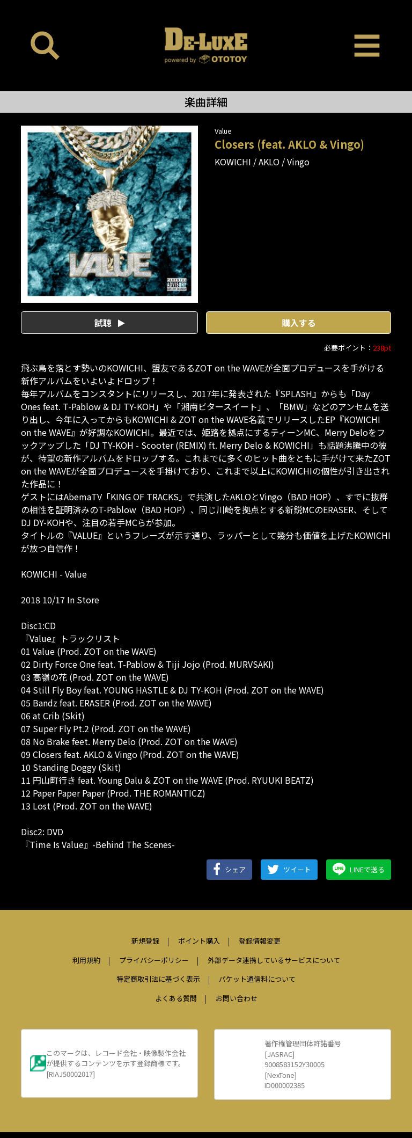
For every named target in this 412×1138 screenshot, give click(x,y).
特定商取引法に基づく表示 (158, 979)
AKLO (269, 161)
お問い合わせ (237, 998)
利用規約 (86, 960)
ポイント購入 (199, 941)
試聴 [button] (109, 322)
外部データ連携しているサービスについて (274, 960)
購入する (299, 322)
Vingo (298, 161)
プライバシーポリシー (154, 960)
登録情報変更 (260, 941)
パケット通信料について (257, 979)
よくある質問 (176, 998)
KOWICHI (233, 161)
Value (223, 131)
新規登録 (145, 941)
